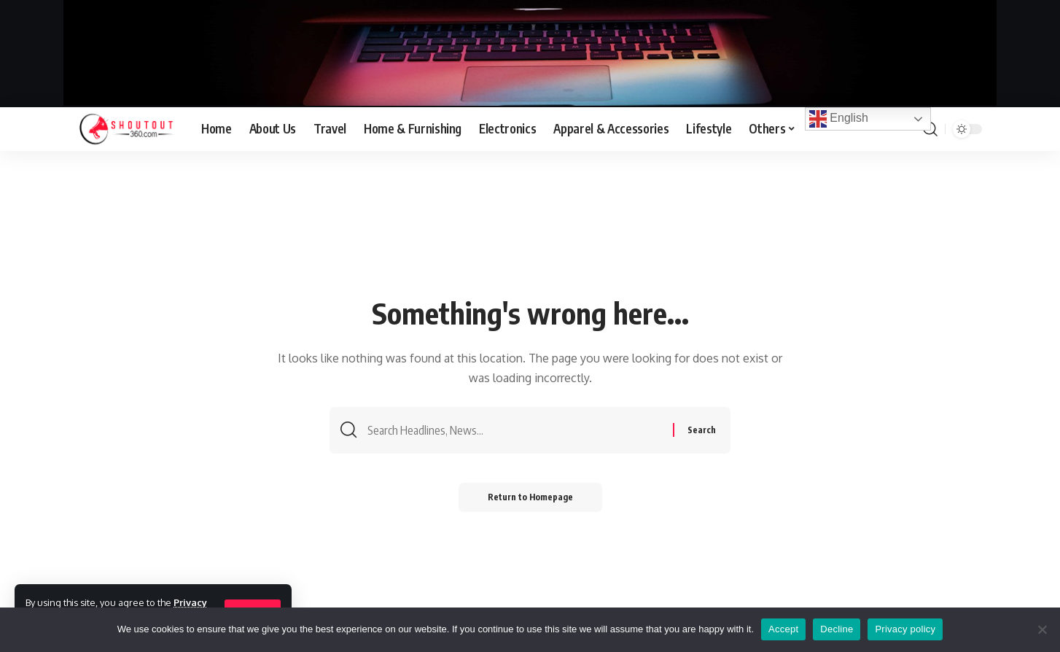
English (838, 119)
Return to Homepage (530, 497)
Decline (836, 629)
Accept (783, 629)
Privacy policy (905, 629)
